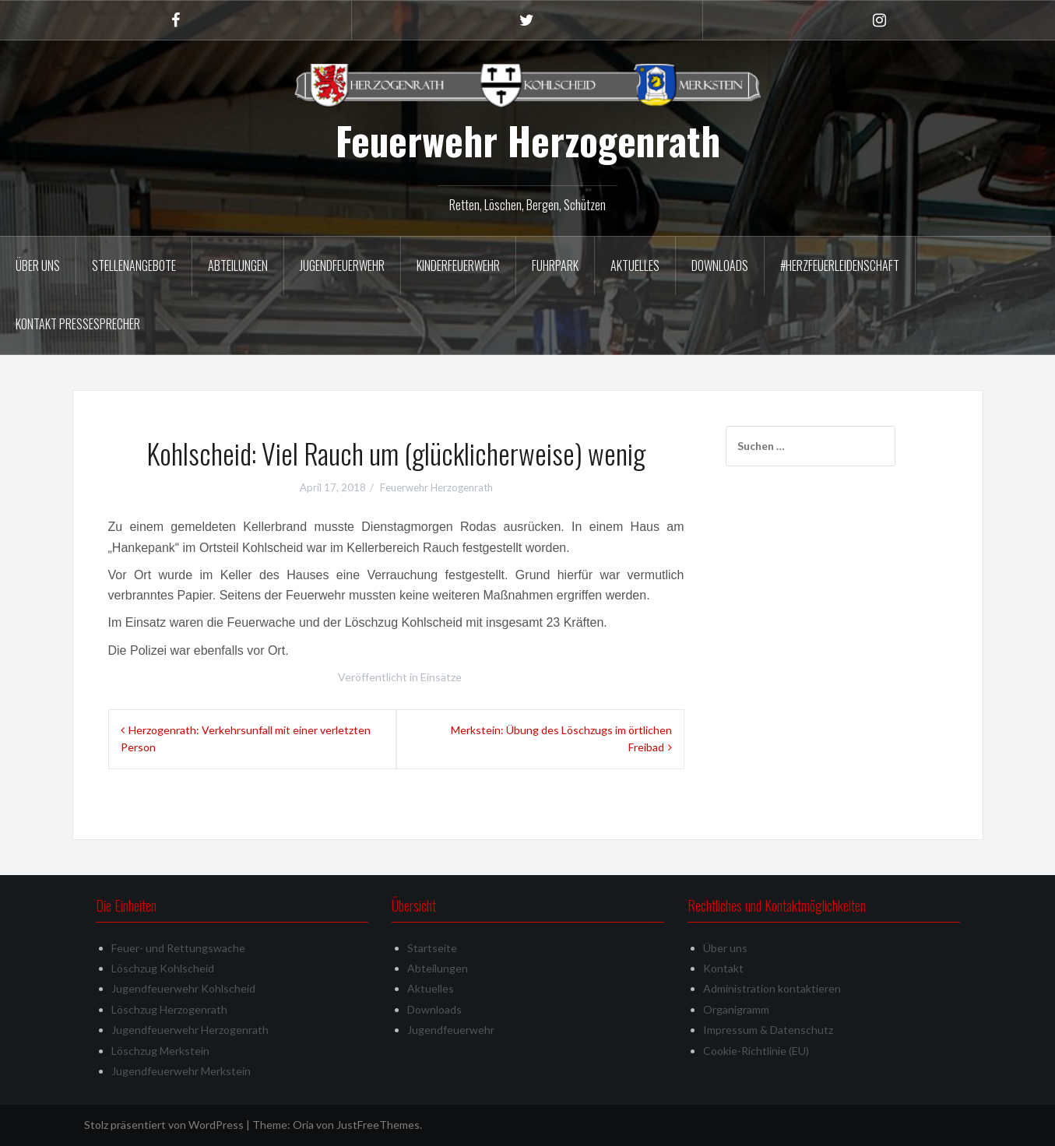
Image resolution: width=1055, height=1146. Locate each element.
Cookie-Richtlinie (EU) (756, 1050)
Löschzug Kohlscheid (162, 968)
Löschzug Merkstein (160, 1050)
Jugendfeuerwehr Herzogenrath (190, 1029)
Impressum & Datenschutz (768, 1029)
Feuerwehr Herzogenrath (528, 140)
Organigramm (736, 1009)
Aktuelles (634, 265)
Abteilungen (238, 265)
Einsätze (441, 677)
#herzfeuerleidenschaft (839, 265)
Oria (303, 1124)
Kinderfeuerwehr (458, 265)
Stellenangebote (134, 265)
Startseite (432, 947)
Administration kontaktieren (772, 988)
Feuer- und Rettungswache (178, 947)
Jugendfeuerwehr (342, 265)
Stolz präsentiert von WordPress (164, 1124)
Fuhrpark (555, 265)
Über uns (38, 265)
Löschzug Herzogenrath (169, 1009)
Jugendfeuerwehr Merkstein (181, 1070)
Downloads (719, 265)
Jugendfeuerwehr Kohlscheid (183, 988)
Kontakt (723, 968)
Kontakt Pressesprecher (78, 324)
